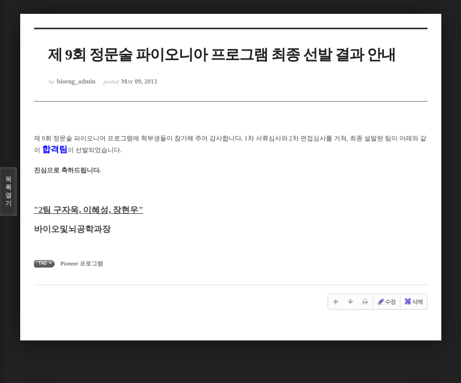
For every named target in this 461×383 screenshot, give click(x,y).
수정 (386, 301)
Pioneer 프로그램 (82, 263)
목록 (8, 191)
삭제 (413, 301)
